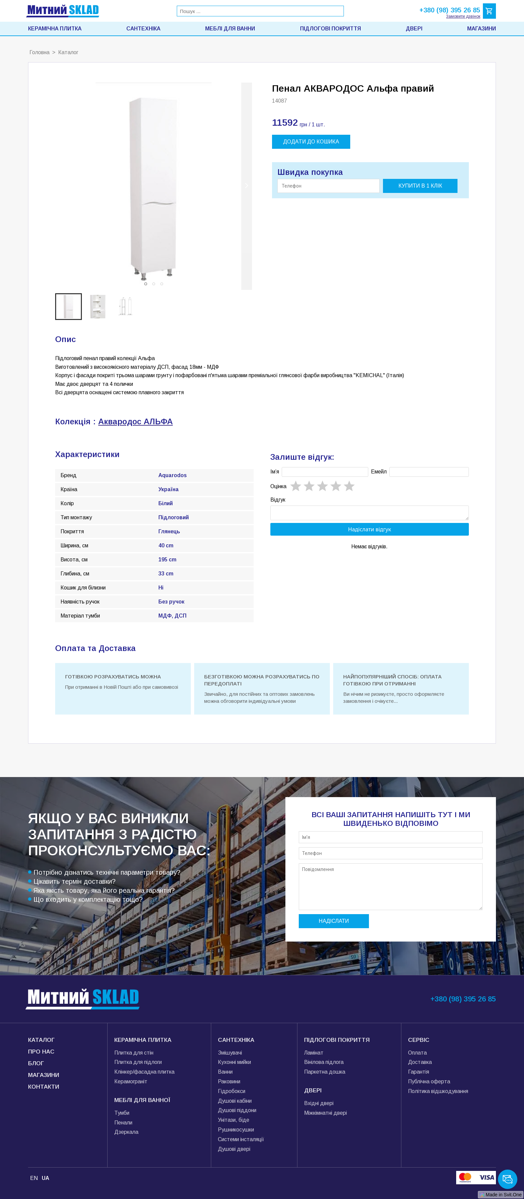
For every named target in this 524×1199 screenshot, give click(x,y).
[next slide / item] (246, 186)
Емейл (379, 471)
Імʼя (274, 471)
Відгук (277, 500)
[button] (145, 284)
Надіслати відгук (369, 531)
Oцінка (278, 486)
